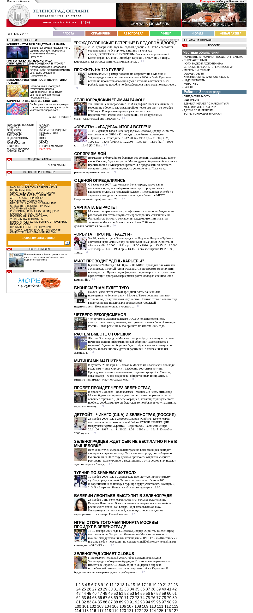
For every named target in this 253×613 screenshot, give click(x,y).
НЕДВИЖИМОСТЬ (17, 138)
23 (176, 585)
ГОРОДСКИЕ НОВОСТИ (20, 125)
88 (116, 602)
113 (175, 606)
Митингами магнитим (98, 361)
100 (78, 606)
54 (137, 593)
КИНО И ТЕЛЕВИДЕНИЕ (53, 130)
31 (116, 589)
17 (144, 585)
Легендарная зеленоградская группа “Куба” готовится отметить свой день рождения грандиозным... (50, 71)
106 (123, 606)
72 (132, 598)
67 (105, 598)
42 (174, 589)
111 (160, 606)
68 (111, 598)
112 (168, 606)
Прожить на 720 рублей (99, 70)
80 (174, 598)
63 (84, 598)
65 (95, 598)
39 (159, 589)
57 (153, 593)
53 (132, 593)
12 (117, 585)
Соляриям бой (90, 154)
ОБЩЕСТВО (14, 130)
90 (127, 602)
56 (148, 593)
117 (101, 611)
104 (108, 606)
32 (121, 589)
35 (137, 589)
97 (164, 602)
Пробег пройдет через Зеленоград (112, 388)
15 (133, 585)
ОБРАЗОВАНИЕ (16, 143)
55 (143, 593)
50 (116, 593)
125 (160, 611)
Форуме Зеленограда (231, 1)
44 (84, 593)
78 (164, 598)
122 (138, 611)
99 (174, 602)
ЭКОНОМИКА (14, 133)
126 (168, 611)
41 (169, 589)
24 (79, 589)
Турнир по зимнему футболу (105, 473)
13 (122, 585)
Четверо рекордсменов (100, 315)
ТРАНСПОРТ (14, 135)
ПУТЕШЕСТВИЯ (48, 133)
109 (146, 606)
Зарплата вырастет (95, 207)
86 (105, 602)
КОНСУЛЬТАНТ (15, 151)
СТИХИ (43, 143)
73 (137, 598)
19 (154, 585)
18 (149, 585)
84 (95, 602)
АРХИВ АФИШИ (57, 165)
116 (93, 611)
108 (138, 606)
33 (127, 589)
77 (159, 598)
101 (86, 606)
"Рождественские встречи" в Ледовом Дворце (125, 43)
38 (153, 589)
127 (175, 611)
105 (116, 606)
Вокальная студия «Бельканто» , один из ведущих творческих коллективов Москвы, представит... (50, 52)
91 (132, 602)
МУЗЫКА (44, 125)
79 (169, 598)
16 (138, 585)
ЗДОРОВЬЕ (13, 146)
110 (153, 606)
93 (143, 602)
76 (153, 598)
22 (171, 585)
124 (153, 611)
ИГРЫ (42, 135)
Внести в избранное (18, 1)
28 (100, 589)
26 (89, 589)
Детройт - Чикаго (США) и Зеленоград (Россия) (125, 415)
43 (79, 593)
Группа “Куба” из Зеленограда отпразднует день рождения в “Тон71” (35, 62)
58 (159, 593)
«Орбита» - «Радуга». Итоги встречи (112, 127)
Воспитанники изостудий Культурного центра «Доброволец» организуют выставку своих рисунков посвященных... (46, 92)
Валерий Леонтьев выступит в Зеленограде (123, 496)
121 (130, 611)
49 (111, 593)
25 (84, 589)
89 (121, 602)
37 (148, 589)
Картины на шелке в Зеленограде (32, 100)
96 (159, 602)
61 (174, 593)
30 (111, 589)
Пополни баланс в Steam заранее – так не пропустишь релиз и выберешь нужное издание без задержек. (45, 257)
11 (112, 585)
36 (143, 589)
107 (130, 606)
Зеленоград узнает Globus (104, 554)
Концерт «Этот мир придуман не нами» (35, 44)
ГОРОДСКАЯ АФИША (51, 146)
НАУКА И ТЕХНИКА (18, 148)
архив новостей (60, 117)
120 (123, 611)
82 (84, 602)
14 (128, 585)
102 (93, 606)
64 (89, 598)
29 (105, 589)
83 (89, 602)
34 (132, 589)
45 (89, 593)
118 (108, 611)
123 (146, 611)
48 (105, 593)
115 (85, 611)
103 (101, 606)
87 (111, 602)
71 (127, 598)
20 (160, 585)
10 (106, 585)
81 (79, 602)
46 (95, 593)
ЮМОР (43, 138)
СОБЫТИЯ (13, 127)
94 (148, 602)
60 (169, 593)
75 (148, 598)
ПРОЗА (43, 140)
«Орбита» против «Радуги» (103, 234)
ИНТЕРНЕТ (13, 140)
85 (100, 602)
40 (164, 589)
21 (165, 585)
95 (153, 602)
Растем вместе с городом (103, 334)
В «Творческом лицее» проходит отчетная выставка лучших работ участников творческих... (50, 107)
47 (100, 593)
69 (116, 598)
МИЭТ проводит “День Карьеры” (109, 261)
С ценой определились (100, 181)
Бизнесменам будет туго (101, 288)
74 (143, 598)
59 (164, 593)
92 (137, 602)
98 (169, 602)
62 (79, 598)
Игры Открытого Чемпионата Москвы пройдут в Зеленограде (116, 524)
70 (121, 598)
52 (127, 593)
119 (116, 611)
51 (121, 593)
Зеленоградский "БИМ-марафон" (109, 100)
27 (95, 589)
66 (100, 598)
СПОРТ (43, 127)
